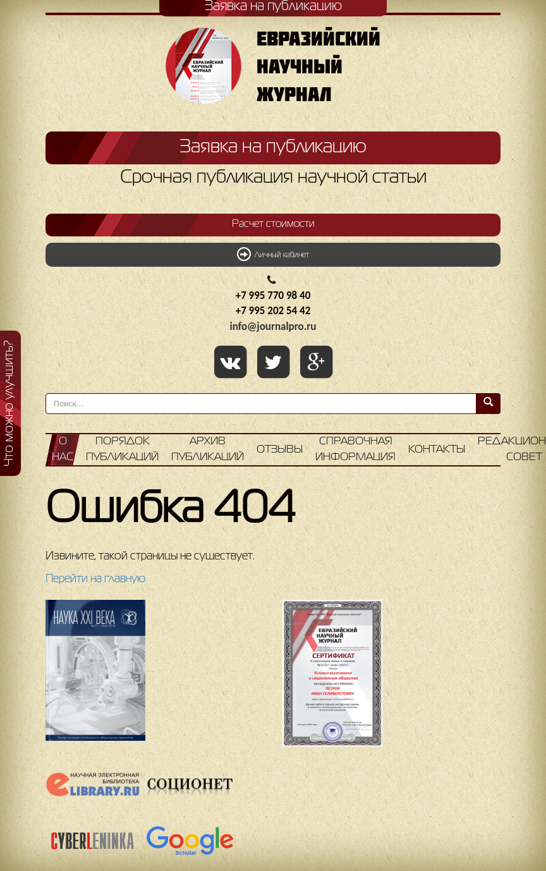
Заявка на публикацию (273, 147)
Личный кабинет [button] (273, 254)
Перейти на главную (95, 579)
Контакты (436, 449)
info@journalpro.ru (273, 326)
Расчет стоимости (273, 224)
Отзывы (280, 449)
